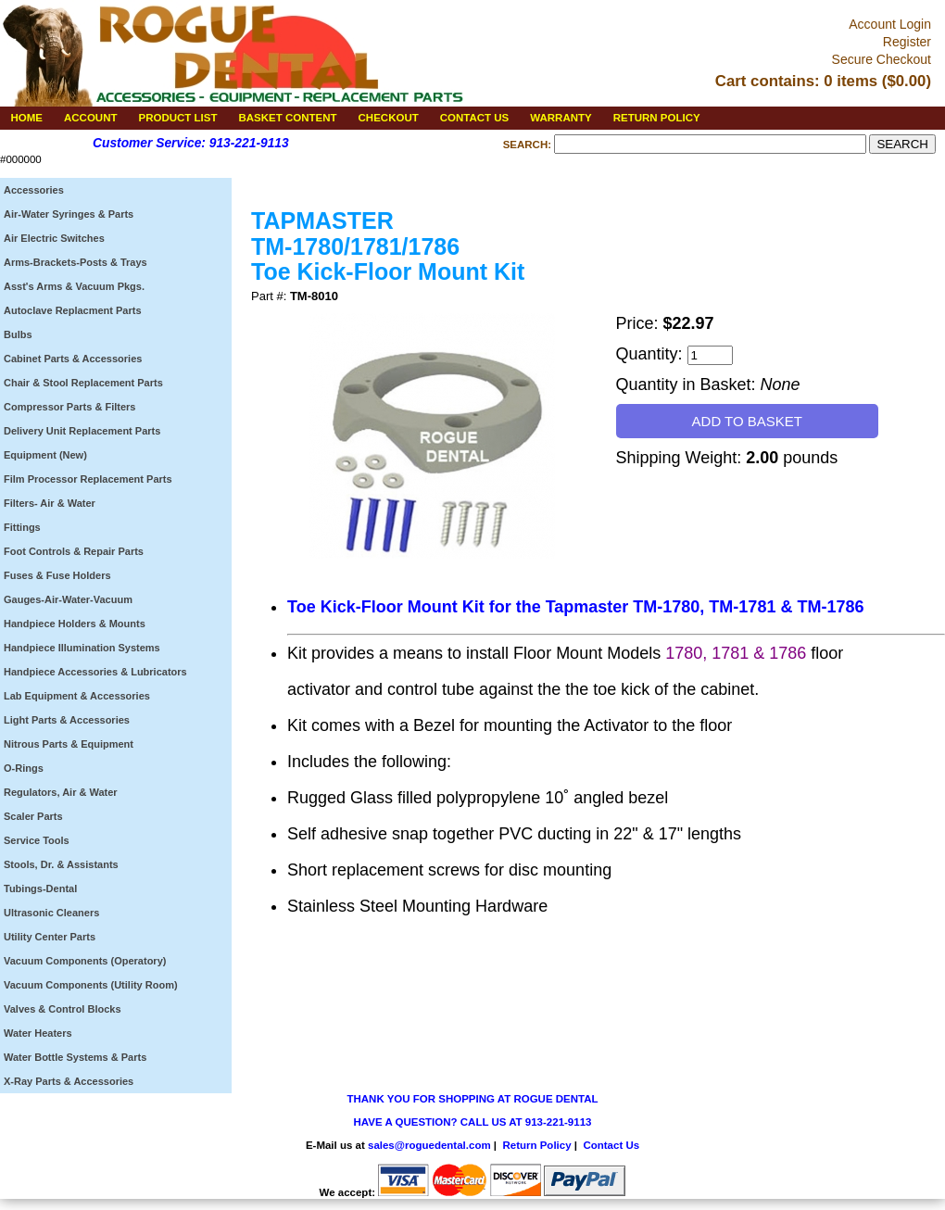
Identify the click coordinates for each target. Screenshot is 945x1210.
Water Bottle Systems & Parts (75, 1057)
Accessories (34, 189)
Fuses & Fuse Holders (57, 575)
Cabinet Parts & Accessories (73, 358)
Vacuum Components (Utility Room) (91, 984)
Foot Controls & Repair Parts (74, 551)
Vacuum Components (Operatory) (85, 960)
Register (907, 41)
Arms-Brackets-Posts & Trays (75, 262)
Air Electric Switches (54, 238)
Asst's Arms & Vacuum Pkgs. (74, 286)
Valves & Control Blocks (62, 1009)
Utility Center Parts (49, 936)
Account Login (890, 24)
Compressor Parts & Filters (69, 406)
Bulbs (18, 334)
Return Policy (536, 1145)
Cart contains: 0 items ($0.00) (823, 81)
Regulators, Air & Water (61, 792)
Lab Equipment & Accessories (77, 695)
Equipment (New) (45, 454)
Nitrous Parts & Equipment (68, 744)
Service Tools (36, 840)
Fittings (22, 527)
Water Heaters (38, 1033)
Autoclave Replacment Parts (73, 310)
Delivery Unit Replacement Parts (82, 430)
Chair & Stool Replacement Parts (83, 382)
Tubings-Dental (40, 888)
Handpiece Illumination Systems (82, 647)
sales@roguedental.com (429, 1145)
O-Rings (24, 768)
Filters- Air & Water (49, 503)
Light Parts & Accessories (67, 719)
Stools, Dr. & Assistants (61, 864)
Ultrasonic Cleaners (51, 912)
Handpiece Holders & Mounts (74, 623)
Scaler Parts (33, 816)
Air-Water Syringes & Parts (68, 214)
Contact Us (611, 1145)
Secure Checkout (881, 59)
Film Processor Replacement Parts (88, 479)
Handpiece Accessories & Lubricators (95, 671)
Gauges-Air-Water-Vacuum (68, 599)
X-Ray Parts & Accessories (68, 1081)
